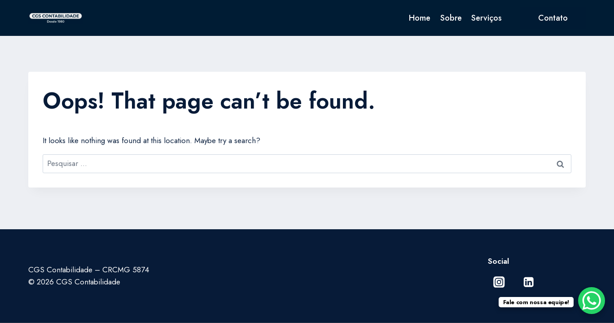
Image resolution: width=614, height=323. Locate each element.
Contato (553, 18)
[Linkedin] (528, 282)
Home (419, 18)
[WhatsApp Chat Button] (591, 300)
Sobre (451, 18)
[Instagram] (499, 282)
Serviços (486, 18)
